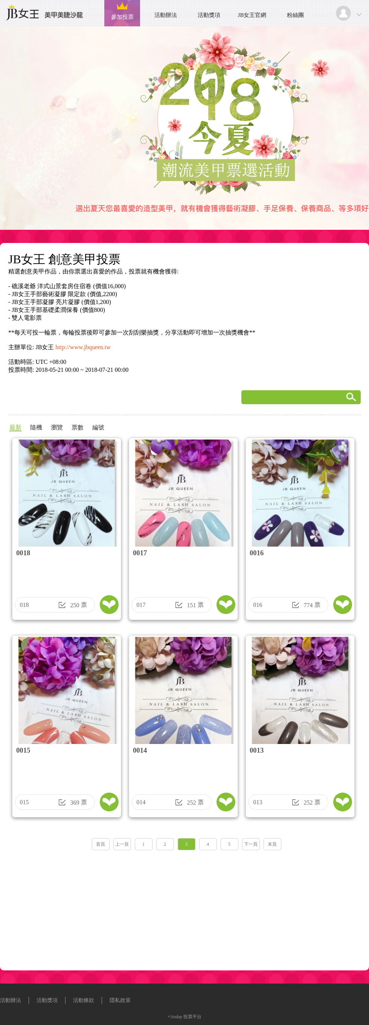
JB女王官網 (252, 15)
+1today (175, 1016)
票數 (78, 427)
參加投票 (122, 17)
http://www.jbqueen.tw (83, 347)
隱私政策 (120, 1000)
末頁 (272, 844)
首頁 (100, 844)
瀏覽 (57, 427)
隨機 (36, 427)
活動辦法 (165, 15)
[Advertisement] (184, 908)
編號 (98, 427)
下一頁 (251, 844)
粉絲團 (295, 15)
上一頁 (122, 844)
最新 (15, 427)
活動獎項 (209, 15)
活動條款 (83, 1000)
